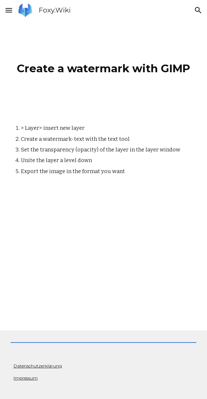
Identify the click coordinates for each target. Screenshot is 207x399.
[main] (103, 66)
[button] (9, 10)
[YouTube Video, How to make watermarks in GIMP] (103, 258)
